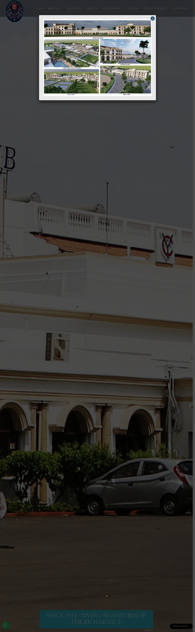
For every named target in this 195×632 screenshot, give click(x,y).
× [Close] (153, 18)
